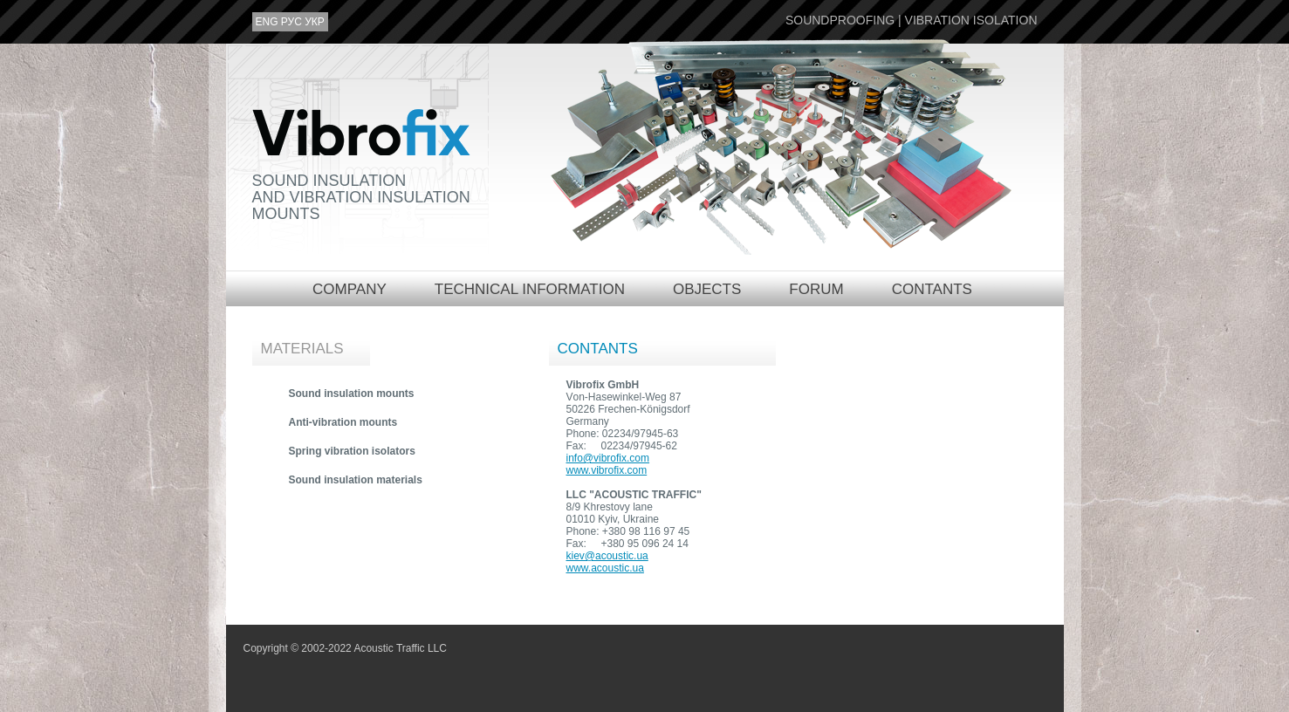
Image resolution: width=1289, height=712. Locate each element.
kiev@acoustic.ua (607, 556)
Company (349, 289)
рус (291, 22)
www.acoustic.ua (605, 568)
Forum (816, 289)
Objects (707, 289)
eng (267, 22)
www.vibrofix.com (607, 470)
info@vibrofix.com (608, 458)
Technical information (530, 289)
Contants (932, 289)
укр (315, 22)
